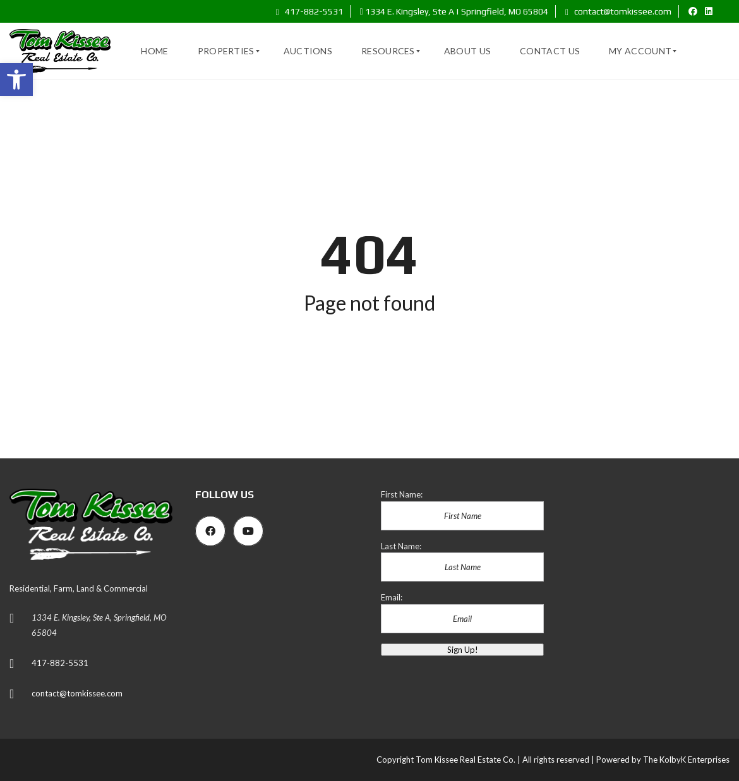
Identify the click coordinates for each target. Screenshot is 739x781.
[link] (16, 79)
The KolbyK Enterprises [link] (686, 759)
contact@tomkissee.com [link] (618, 11)
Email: (391, 597)
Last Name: (401, 546)
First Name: (402, 494)
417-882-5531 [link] (309, 11)
